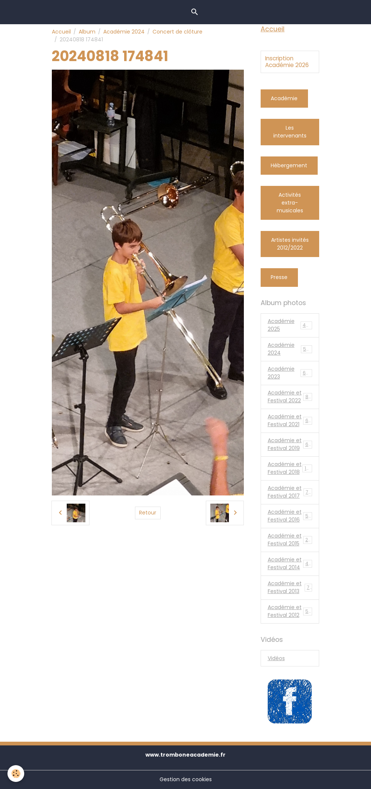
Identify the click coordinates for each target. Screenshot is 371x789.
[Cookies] (15, 773)
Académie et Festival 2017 (291, 492)
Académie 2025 (290, 325)
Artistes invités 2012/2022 (290, 243)
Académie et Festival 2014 (291, 563)
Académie (284, 98)
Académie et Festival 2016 (291, 515)
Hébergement (289, 165)
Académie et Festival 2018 (291, 468)
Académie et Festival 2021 (291, 420)
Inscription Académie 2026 (287, 62)
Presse (279, 277)
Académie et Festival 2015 (291, 539)
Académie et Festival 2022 (291, 396)
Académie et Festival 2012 (291, 611)
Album (87, 31)
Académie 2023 (290, 372)
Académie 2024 (124, 31)
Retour (147, 512)
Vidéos (276, 658)
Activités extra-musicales (290, 202)
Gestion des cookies (186, 779)
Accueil (61, 31)
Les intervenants (289, 131)
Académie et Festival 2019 (291, 444)
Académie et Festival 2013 (290, 587)
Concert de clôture (177, 31)
